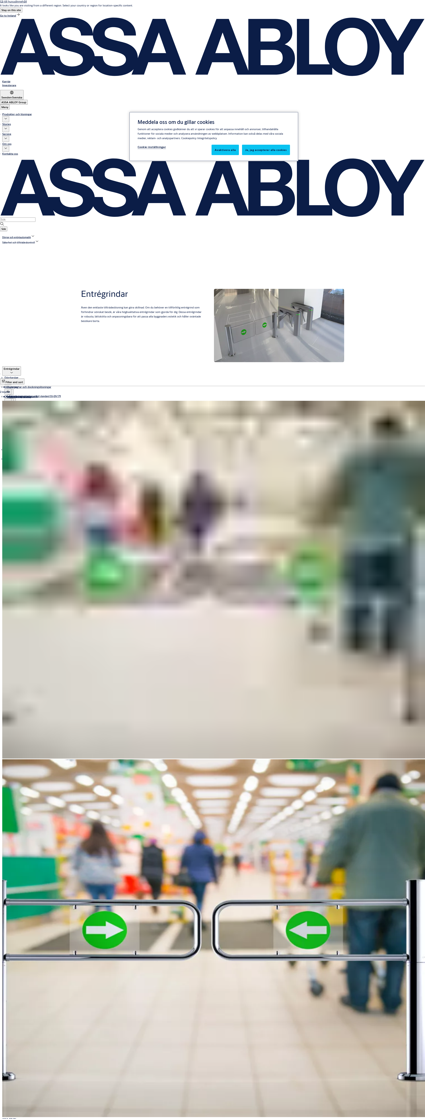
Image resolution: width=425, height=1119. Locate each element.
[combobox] (17, 219)
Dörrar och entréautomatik (21, 396)
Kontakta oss (10, 153)
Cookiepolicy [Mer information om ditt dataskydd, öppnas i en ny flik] (188, 138)
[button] (11, 10)
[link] (10, 15)
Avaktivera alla (225, 150)
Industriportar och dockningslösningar (28, 387)
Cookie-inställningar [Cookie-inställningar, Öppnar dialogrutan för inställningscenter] (152, 147)
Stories (6, 124)
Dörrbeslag (11, 377)
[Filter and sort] (12, 381)
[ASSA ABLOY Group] (14, 102)
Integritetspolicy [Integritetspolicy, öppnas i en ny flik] (207, 138)
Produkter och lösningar (17, 114)
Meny (4, 107)
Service (6, 134)
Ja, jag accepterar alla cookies (266, 150)
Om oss (6, 144)
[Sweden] (12, 95)
